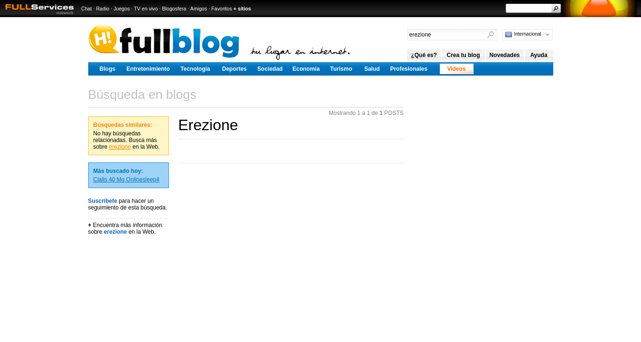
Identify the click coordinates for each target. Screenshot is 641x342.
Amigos (198, 8)
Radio (102, 8)
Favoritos (221, 8)
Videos (456, 69)
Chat (86, 8)
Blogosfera (174, 8)
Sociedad (269, 69)
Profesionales (408, 69)
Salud (372, 69)
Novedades (504, 55)
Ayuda (538, 55)
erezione (120, 146)
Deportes (234, 69)
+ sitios (242, 8)
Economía (306, 69)
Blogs (107, 69)
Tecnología (195, 69)
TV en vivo (146, 8)
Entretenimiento (148, 69)
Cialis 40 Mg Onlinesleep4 (126, 179)
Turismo (341, 69)
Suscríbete (102, 201)
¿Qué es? (424, 55)
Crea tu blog (463, 55)
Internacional (527, 34)
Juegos (121, 8)
